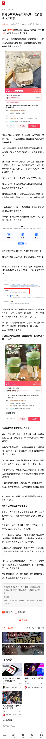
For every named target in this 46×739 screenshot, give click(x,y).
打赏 (40, 628)
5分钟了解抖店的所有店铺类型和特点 (11, 679)
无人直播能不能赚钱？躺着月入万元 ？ (12, 707)
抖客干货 (31, 24)
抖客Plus (5, 24)
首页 (3, 9)
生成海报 (8, 628)
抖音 (4, 33)
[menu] (42, 3)
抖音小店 (10, 30)
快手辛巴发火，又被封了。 (34, 679)
